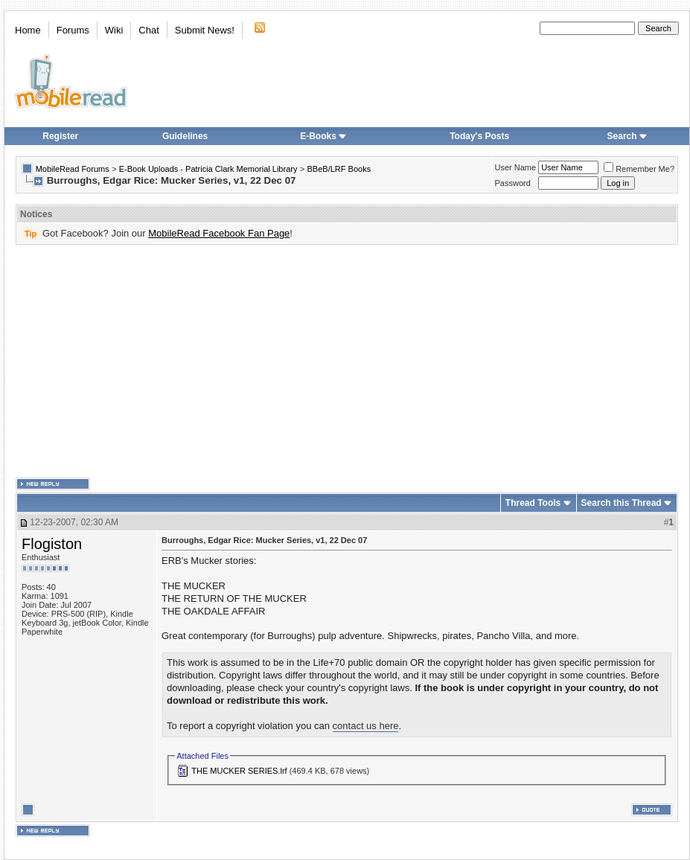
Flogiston (52, 544)
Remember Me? (639, 168)
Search (627, 136)
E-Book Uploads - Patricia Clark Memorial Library (208, 168)
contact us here (366, 725)
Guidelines (185, 136)
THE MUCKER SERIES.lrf (239, 770)
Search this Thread (621, 503)
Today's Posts (479, 136)
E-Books (323, 136)
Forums (73, 30)
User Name (516, 167)
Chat (148, 30)
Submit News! (204, 30)
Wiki (114, 30)
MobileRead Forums (72, 168)
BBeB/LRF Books (339, 168)
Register (60, 136)
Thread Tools (532, 503)
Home (28, 30)
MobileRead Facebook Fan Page (219, 233)
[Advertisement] (340, 361)
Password (513, 183)
